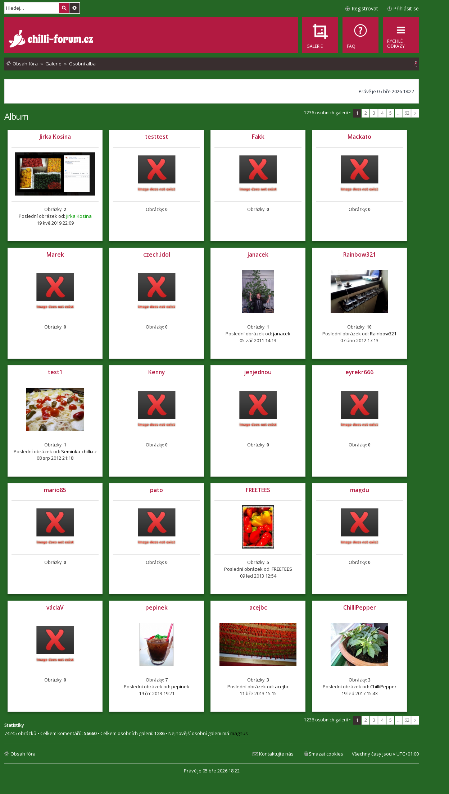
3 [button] (374, 113)
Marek (55, 254)
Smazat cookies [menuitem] (326, 754)
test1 (55, 372)
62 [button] (406, 113)
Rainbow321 (359, 254)
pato (156, 490)
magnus (239, 733)
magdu (359, 490)
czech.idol (156, 254)
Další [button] (415, 113)
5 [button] (390, 113)
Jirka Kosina (55, 137)
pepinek (156, 607)
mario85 (55, 490)
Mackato (359, 137)
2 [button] (365, 113)
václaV (55, 607)
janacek (258, 254)
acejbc (258, 607)
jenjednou (258, 372)
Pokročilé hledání (74, 8)
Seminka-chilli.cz (79, 451)
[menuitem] (360, 35)
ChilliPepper (359, 607)
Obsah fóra (23, 754)
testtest (156, 137)
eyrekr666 (359, 372)
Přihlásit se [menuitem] (406, 8)
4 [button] (382, 113)
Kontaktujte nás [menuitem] (276, 754)
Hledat (64, 8)
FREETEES (258, 490)
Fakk (258, 137)
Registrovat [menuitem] (365, 8)
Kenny (156, 372)
